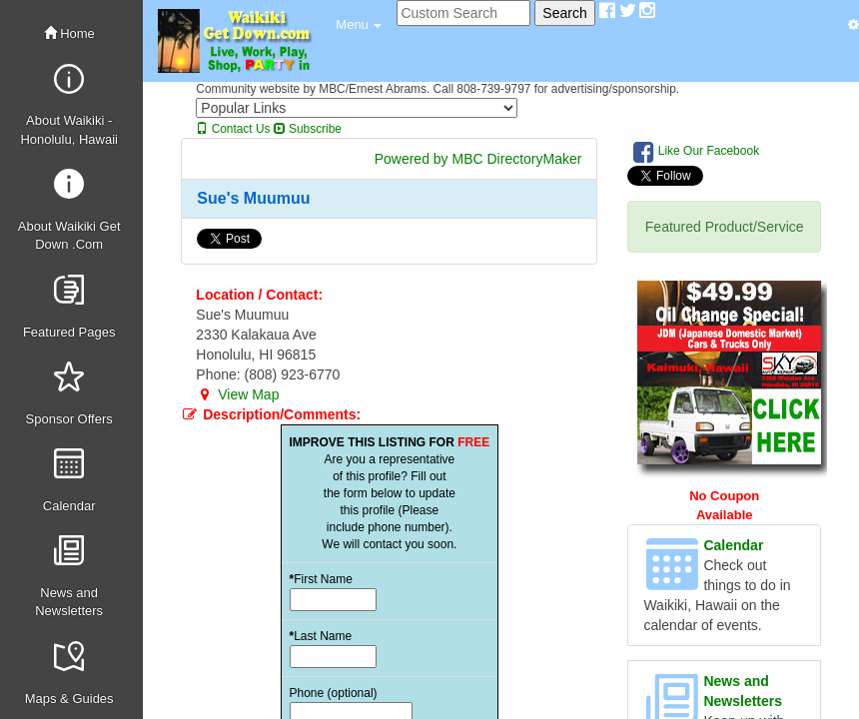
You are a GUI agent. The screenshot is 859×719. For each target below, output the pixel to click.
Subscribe (308, 129)
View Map (237, 394)
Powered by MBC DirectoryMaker (478, 159)
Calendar (733, 545)
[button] (359, 25)
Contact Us (233, 129)
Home (69, 33)
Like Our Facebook (696, 152)
